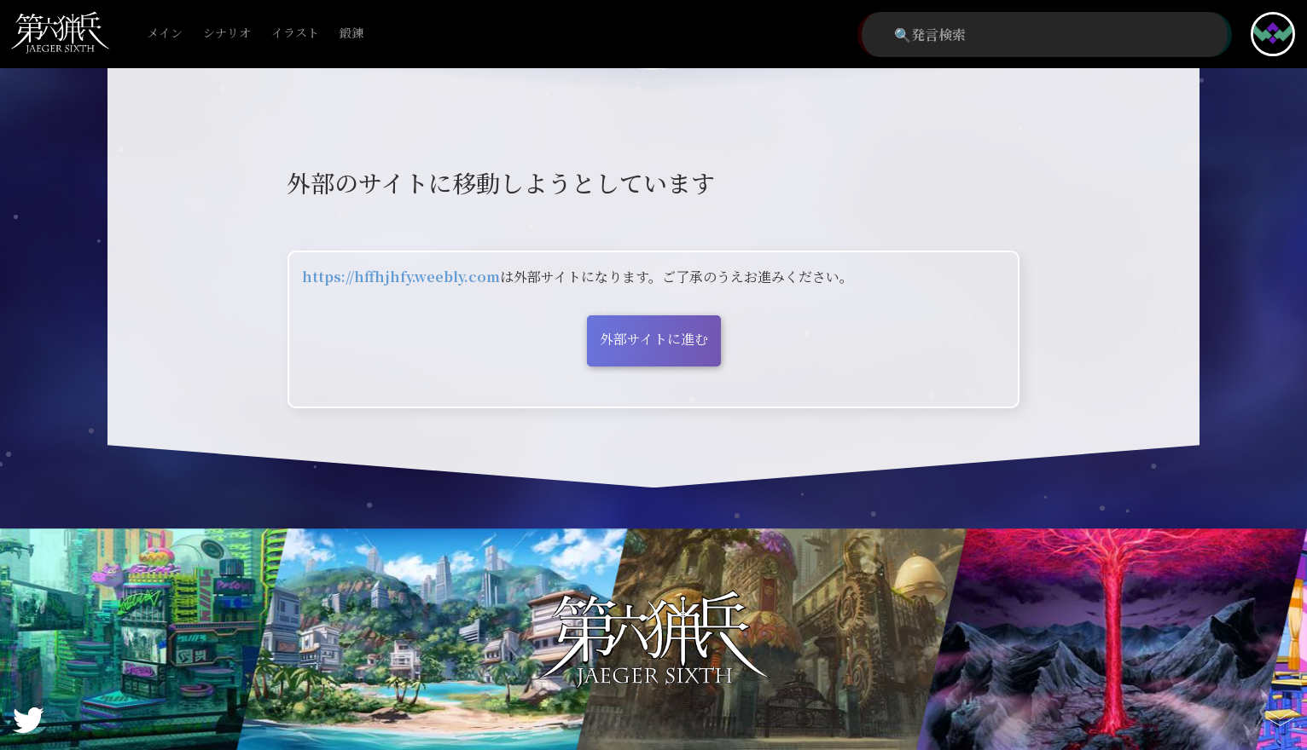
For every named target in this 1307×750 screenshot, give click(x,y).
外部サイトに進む (654, 339)
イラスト (295, 33)
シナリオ (227, 33)
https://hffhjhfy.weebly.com (401, 276)
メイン (165, 33)
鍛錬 (351, 33)
